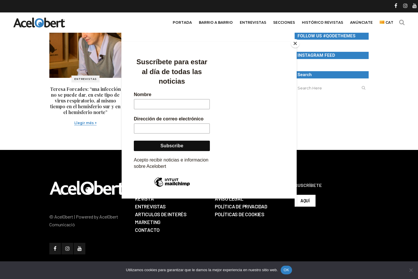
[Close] (295, 43)
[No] (411, 270)
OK (286, 270)
